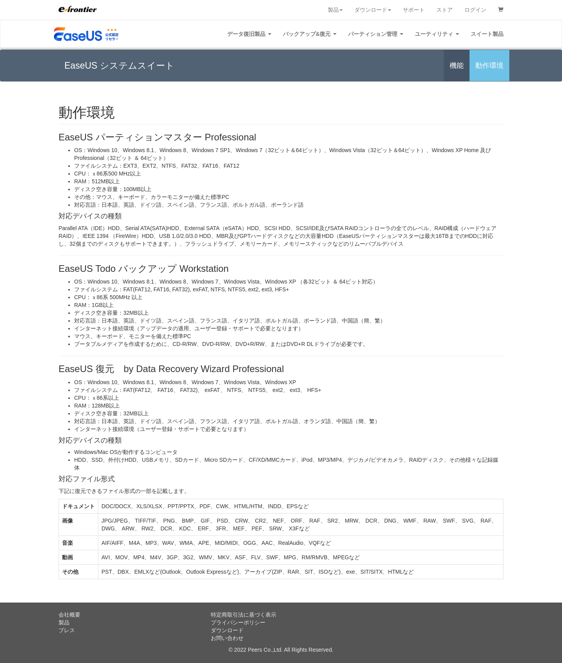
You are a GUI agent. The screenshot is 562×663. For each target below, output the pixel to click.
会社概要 (69, 615)
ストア (444, 10)
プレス (67, 630)
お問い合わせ (227, 638)
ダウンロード (372, 10)
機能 (457, 65)
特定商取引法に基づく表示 (243, 615)
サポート (414, 10)
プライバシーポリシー (238, 622)
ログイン (475, 10)
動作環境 (489, 65)
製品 (335, 10)
